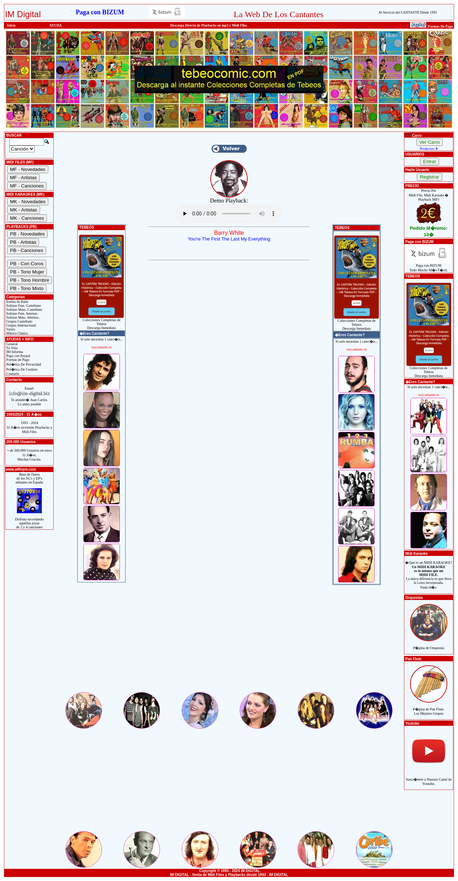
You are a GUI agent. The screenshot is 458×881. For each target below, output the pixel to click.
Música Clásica (16, 333)
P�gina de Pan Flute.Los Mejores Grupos (428, 707)
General (11, 344)
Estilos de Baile (16, 302)
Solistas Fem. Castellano (23, 306)
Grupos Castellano (18, 321)
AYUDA (55, 25)
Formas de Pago (17, 360)
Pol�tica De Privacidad (23, 364)
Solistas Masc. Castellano (23, 309)
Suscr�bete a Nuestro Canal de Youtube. (429, 778)
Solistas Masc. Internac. (22, 317)
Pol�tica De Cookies (21, 369)
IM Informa (14, 352)
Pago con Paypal (17, 356)
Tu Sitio (11, 348)
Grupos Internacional (20, 325)
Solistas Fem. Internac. (21, 313)
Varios (10, 329)
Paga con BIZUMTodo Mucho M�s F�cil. (428, 266)
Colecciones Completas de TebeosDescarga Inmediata (101, 322)
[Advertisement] (229, 641)
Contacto (12, 374)
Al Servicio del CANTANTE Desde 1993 (408, 12)
